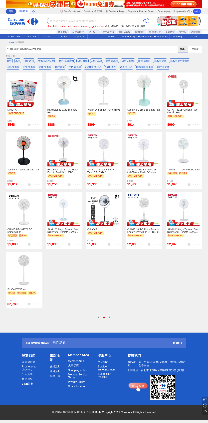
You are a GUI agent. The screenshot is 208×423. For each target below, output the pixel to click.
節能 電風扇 (45, 67)
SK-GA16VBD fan (16, 290)
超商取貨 (195, 32)
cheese (62, 26)
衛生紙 (114, 26)
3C (95, 36)
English (111, 11)
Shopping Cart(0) (182, 11)
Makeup (112, 36)
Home (11, 42)
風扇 (17, 60)
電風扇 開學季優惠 (179, 60)
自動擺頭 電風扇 (144, 67)
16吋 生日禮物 (66, 60)
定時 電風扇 (112, 60)
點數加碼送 (124, 32)
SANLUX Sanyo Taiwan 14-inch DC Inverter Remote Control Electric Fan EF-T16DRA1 (63, 231)
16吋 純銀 (82, 60)
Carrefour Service (70, 11)
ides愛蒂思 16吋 (93, 67)
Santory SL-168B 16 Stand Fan (143, 110)
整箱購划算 (155, 32)
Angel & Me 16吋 (46, 60)
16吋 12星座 (128, 60)
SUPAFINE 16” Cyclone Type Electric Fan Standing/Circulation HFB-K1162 (182, 112)
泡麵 (122, 26)
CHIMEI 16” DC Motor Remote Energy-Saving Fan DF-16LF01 (143, 231)
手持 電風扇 (75, 67)
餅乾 (107, 26)
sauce (76, 26)
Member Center (146, 11)
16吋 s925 (96, 60)
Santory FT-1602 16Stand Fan (23, 170)
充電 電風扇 (29, 67)
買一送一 (93, 32)
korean (84, 26)
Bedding (177, 36)
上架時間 (194, 49)
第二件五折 (108, 32)
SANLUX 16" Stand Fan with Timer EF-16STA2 (102, 171)
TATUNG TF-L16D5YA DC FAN (183, 170)
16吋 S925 (110, 67)
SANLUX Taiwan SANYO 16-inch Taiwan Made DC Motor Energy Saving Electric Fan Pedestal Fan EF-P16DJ (142, 171)
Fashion (194, 36)
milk (69, 26)
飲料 (128, 26)
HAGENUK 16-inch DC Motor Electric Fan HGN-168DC (62, 171)
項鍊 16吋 (29, 60)
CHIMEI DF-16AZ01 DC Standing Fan (19, 231)
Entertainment (145, 36)
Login (122, 11)
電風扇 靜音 (160, 60)
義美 (143, 26)
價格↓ (183, 49)
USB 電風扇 (13, 67)
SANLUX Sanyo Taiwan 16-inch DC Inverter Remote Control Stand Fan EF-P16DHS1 (183, 231)
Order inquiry (164, 11)
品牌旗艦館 (78, 32)
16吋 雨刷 (60, 67)
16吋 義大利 (163, 67)
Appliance (79, 36)
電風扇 (135, 26)
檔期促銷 (139, 32)
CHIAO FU (93, 230)
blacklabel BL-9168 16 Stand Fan (62, 112)
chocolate (52, 26)
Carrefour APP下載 (93, 11)
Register (132, 11)
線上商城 (62, 32)
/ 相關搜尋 (19, 42)
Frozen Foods (14, 36)
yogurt (92, 26)
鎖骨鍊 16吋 (126, 67)
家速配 (182, 32)
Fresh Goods (30, 36)
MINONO (12, 110)
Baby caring (128, 36)
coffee (100, 26)
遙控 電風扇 (144, 60)
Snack (46, 36)
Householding (161, 36)
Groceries (63, 36)
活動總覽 (170, 32)
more (177, 343)
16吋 (9, 60)
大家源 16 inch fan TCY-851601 (103, 110)
